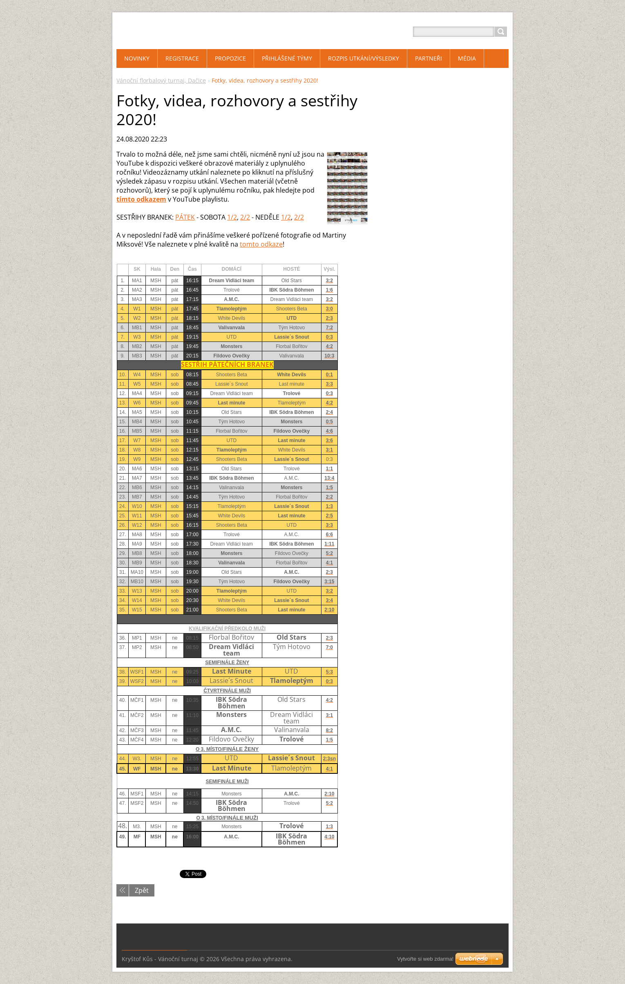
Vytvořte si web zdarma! (425, 959)
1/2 (232, 217)
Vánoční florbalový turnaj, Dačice (161, 80)
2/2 (245, 217)
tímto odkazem (141, 199)
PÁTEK (185, 217)
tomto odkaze (261, 244)
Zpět (142, 890)
